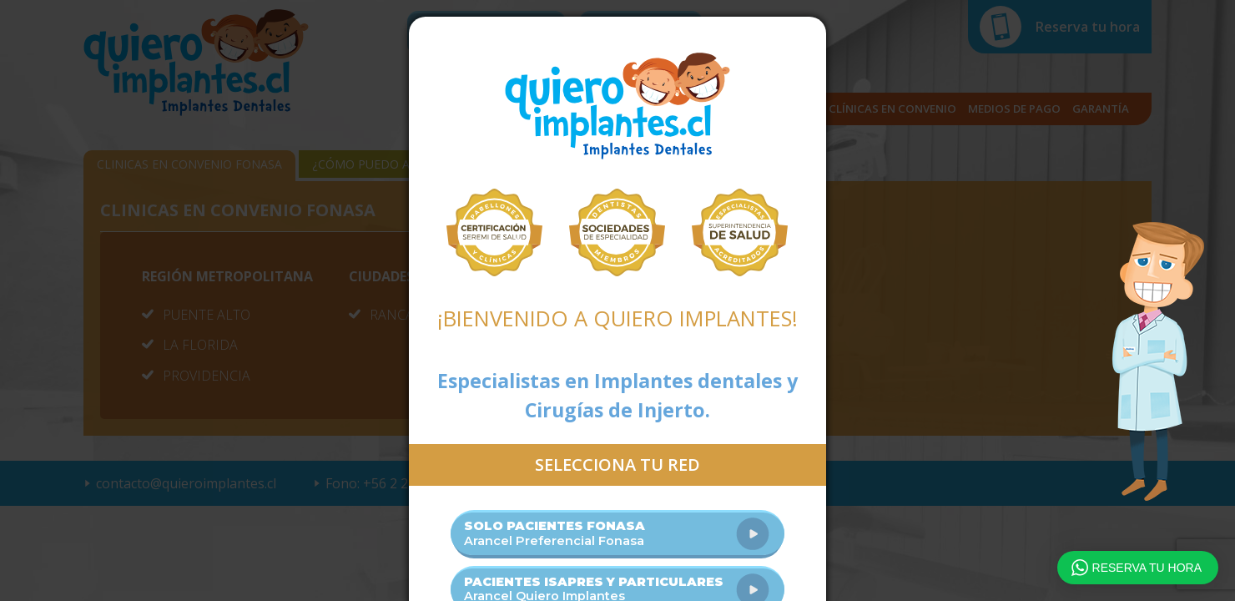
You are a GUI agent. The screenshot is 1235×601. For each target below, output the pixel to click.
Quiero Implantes (617, 106)
